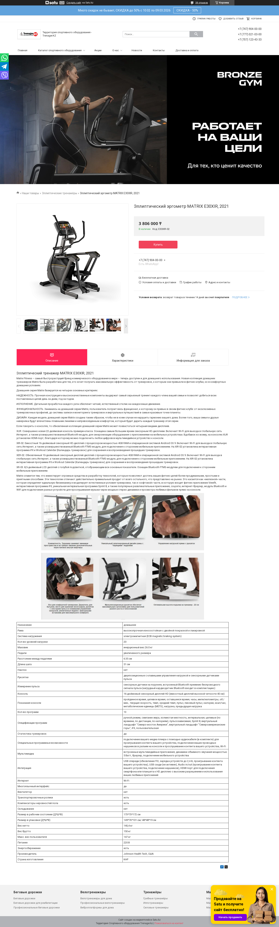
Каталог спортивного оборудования (60, 50)
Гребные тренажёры (155, 898)
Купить (158, 244)
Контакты (159, 50)
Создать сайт (73, 2)
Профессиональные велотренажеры (102, 902)
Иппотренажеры (153, 902)
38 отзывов (201, 2)
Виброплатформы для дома (97, 907)
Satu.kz (157, 919)
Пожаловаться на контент (169, 923)
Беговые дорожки (24, 898)
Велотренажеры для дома (96, 898)
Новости (137, 50)
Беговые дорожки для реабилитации (36, 902)
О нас (115, 50)
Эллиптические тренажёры (59, 193)
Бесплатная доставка (155, 277)
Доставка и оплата (187, 50)
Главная (22, 50)
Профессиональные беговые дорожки (37, 907)
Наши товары (30, 193)
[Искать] (196, 34)
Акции (98, 50)
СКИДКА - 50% (187, 10)
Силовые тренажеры (156, 907)
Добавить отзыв (233, 18)
